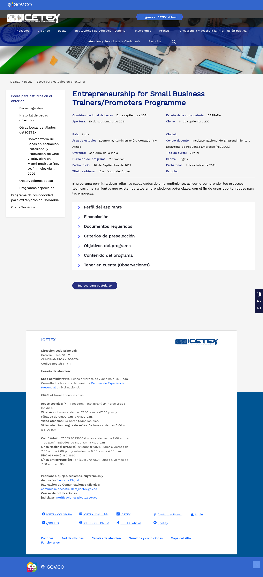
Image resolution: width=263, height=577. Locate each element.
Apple (196, 514)
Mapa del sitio (181, 538)
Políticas (47, 538)
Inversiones (143, 30)
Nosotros (22, 30)
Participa (155, 41)
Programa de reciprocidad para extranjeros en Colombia (35, 197)
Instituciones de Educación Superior (100, 30)
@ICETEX (50, 523)
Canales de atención (106, 538)
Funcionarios (50, 542)
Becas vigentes (31, 108)
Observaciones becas (36, 181)
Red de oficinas (72, 538)
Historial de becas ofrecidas (33, 117)
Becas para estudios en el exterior (31, 98)
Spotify (160, 523)
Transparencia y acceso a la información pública (212, 30)
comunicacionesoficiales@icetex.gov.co (69, 489)
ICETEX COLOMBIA (56, 514)
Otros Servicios (23, 207)
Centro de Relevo (167, 514)
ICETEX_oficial (128, 523)
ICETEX (122, 514)
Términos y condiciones (146, 538)
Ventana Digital (68, 480)
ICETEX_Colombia (93, 514)
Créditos (44, 30)
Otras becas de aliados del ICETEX (37, 130)
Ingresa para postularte (95, 285)
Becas (62, 30)
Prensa (164, 30)
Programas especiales (36, 188)
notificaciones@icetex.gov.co (77, 497)
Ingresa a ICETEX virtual (159, 17)
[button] (163, 207)
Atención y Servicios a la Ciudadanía (114, 41)
